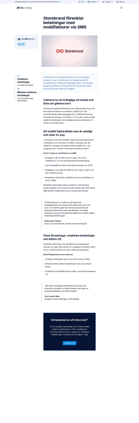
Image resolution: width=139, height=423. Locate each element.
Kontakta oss (70, 343)
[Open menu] (121, 7)
